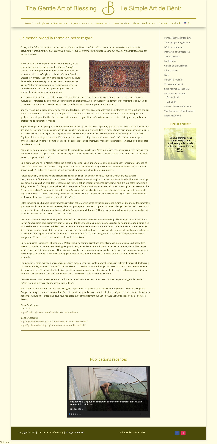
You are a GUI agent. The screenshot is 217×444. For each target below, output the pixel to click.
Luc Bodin (171, 101)
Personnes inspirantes (175, 93)
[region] (180, 144)
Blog (166, 75)
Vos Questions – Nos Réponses (179, 111)
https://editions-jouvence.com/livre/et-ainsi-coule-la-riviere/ (49, 312)
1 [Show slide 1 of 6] (69, 414)
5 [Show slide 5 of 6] (78, 414)
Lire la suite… (76, 409)
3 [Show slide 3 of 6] (74, 414)
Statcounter (5, 442)
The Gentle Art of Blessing (50, 432)
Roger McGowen (172, 115)
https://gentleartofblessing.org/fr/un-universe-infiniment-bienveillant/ (54, 321)
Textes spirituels (172, 56)
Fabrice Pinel (173, 97)
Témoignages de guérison (177, 42)
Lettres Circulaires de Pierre (177, 106)
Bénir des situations (174, 47)
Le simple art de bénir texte (50, 23)
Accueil (28, 23)
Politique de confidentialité (132, 432)
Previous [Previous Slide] (141, 414)
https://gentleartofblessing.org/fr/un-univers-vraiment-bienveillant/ (53, 325)
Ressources (101, 23)
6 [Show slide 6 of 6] (80, 414)
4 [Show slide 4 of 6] (76, 414)
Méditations (148, 23)
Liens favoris (120, 23)
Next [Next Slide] (146, 414)
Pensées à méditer (173, 79)
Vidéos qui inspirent (173, 84)
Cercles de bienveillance (175, 65)
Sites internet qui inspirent (176, 88)
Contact (163, 23)
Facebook (175, 23)
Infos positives (171, 70)
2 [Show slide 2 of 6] (71, 414)
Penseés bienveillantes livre (177, 37)
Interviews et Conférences (177, 51)
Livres (136, 23)
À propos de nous (80, 23)
